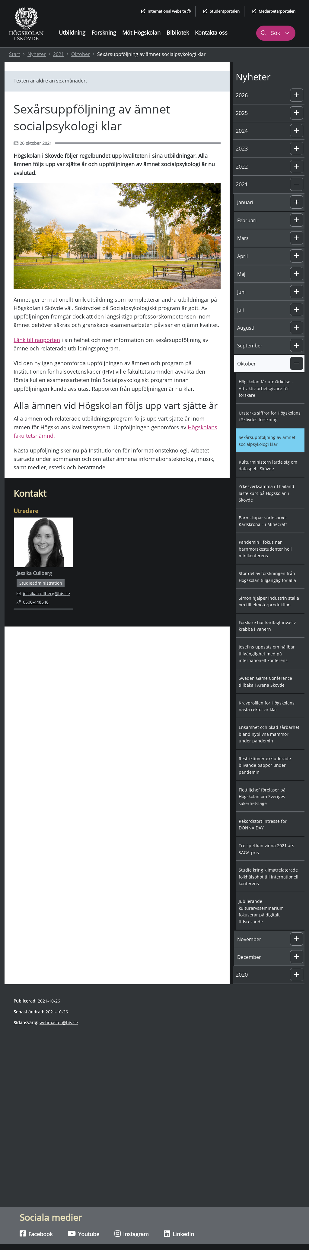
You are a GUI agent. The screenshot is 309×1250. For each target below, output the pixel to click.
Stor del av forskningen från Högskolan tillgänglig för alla (267, 577)
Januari (245, 202)
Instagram (131, 1234)
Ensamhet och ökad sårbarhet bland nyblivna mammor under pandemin (269, 734)
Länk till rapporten (37, 340)
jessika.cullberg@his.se (43, 593)
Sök (275, 32)
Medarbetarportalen (273, 11)
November (249, 939)
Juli (240, 309)
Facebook (36, 1234)
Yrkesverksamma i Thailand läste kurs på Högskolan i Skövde (266, 493)
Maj (241, 274)
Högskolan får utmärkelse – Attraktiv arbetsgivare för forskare (266, 388)
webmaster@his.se (59, 1022)
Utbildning (72, 32)
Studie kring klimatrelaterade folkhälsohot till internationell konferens (268, 876)
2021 (58, 54)
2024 (242, 130)
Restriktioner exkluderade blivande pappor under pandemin (265, 765)
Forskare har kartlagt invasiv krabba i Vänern (267, 626)
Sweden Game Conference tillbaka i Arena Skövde (265, 681)
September (250, 345)
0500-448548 (36, 602)
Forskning (103, 32)
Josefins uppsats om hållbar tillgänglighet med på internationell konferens (267, 653)
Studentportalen (221, 11)
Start (14, 54)
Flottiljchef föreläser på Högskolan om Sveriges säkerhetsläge (262, 796)
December (249, 957)
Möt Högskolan (141, 32)
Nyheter (36, 54)
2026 (242, 95)
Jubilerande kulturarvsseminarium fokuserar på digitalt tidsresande (261, 911)
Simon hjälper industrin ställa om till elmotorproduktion (269, 601)
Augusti (245, 328)
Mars (243, 238)
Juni (241, 292)
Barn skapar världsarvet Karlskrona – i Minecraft (263, 521)
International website (166, 11)
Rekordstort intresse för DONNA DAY (263, 824)
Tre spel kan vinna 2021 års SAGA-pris (266, 849)
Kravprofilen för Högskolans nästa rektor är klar (267, 706)
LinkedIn (179, 1234)
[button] (296, 95)
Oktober (80, 54)
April (242, 256)
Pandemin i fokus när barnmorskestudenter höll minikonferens (265, 548)
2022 (242, 166)
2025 (242, 113)
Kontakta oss (211, 32)
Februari (246, 220)
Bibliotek (178, 32)
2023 (242, 148)
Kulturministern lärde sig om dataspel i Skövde (268, 465)
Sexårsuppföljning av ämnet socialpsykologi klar (267, 440)
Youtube (83, 1234)
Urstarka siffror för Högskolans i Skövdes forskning (270, 416)
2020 (242, 974)
